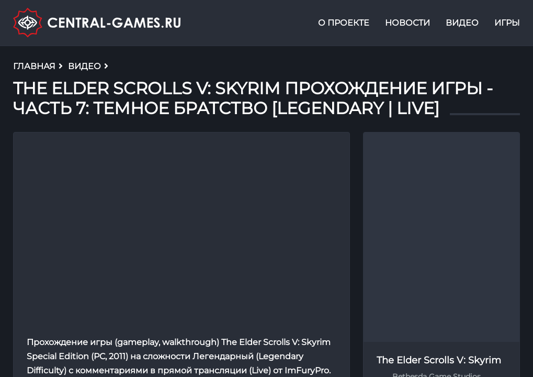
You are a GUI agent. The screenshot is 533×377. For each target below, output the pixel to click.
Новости (407, 23)
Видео (462, 23)
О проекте (343, 23)
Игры (507, 23)
